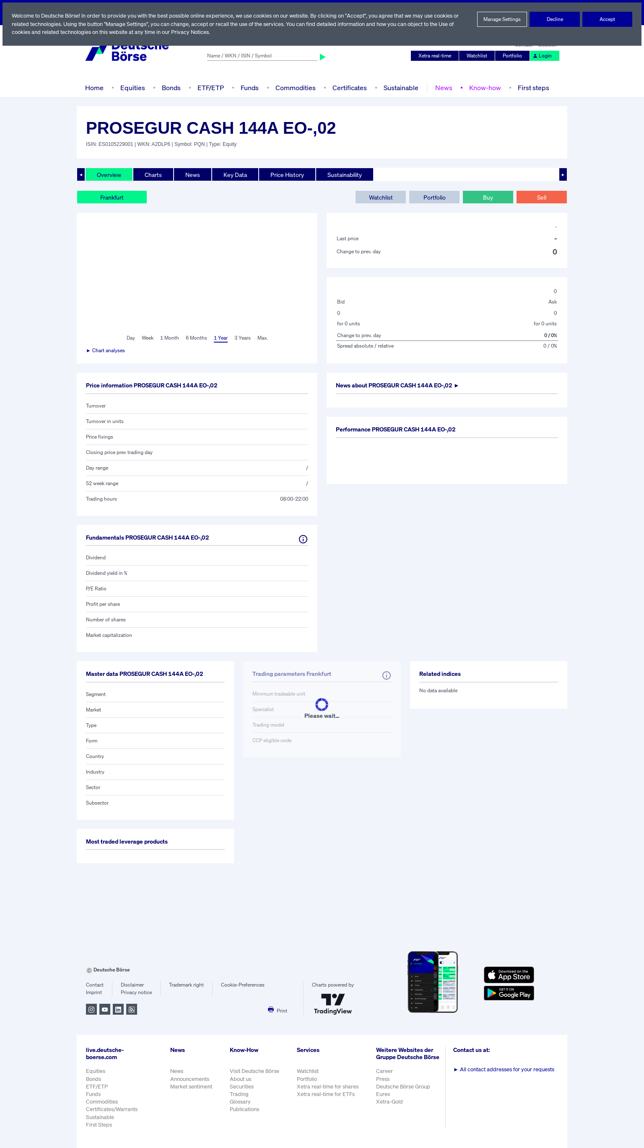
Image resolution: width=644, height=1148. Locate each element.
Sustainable (400, 87)
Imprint (93, 992)
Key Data (236, 174)
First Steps (99, 1125)
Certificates (349, 87)
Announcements (190, 1079)
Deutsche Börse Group (404, 1091)
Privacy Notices (192, 32)
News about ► (400, 385)
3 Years (242, 338)
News (442, 87)
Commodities (295, 87)
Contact (94, 985)
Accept (607, 19)
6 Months (196, 338)
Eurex (384, 1098)
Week (147, 338)
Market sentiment (191, 1086)
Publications (244, 1109)
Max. (262, 338)
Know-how (483, 87)
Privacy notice (136, 992)
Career (385, 1076)
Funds (250, 87)
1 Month (170, 338)
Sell (541, 197)
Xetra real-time (436, 56)
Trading (239, 1094)
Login (542, 56)
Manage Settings (502, 19)
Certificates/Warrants (111, 1109)
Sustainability (345, 174)
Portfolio (513, 56)
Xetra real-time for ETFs (327, 1094)
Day (130, 338)
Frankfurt (112, 197)
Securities (242, 1086)
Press (384, 1083)
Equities (132, 87)
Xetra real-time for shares (328, 1086)
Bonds (170, 87)
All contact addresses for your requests (504, 1069)
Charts (153, 174)
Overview (109, 174)
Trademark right (186, 985)
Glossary (240, 1102)
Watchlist (478, 56)
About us (240, 1079)
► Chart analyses (106, 350)
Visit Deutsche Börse (255, 1071)
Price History (287, 174)
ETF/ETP (210, 87)
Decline (554, 19)
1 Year (220, 338)
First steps (531, 87)
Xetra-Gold (390, 1106)
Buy (488, 197)
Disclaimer (132, 985)
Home (94, 87)
